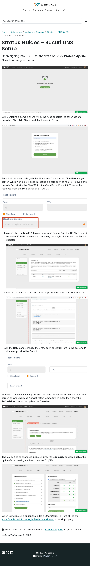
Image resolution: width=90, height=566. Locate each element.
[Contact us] (3, 553)
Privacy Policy (50, 556)
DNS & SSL (63, 32)
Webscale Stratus (34, 32)
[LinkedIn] (11, 553)
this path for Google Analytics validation (28, 519)
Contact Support (54, 529)
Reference (16, 32)
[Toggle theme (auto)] (65, 10)
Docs (4, 32)
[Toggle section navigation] (85, 21)
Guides (50, 32)
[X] (7, 553)
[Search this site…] (42, 21)
